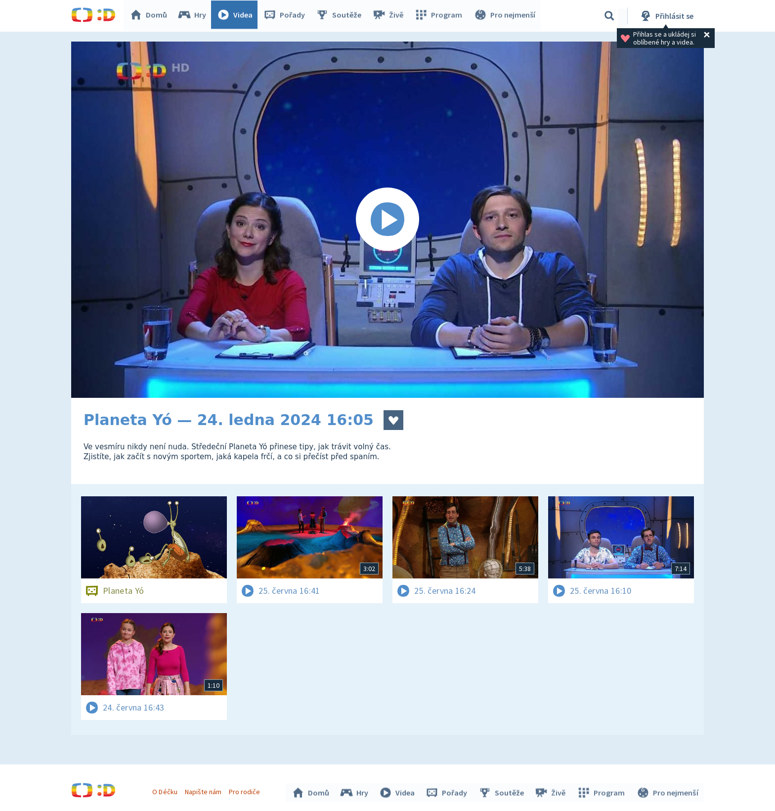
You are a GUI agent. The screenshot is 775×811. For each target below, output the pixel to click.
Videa (237, 15)
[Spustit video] (387, 220)
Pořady (286, 15)
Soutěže (341, 15)
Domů (150, 15)
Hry (194, 15)
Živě (390, 15)
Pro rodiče (245, 790)
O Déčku (166, 790)
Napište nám (204, 790)
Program (440, 15)
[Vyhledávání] (609, 16)
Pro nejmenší (505, 15)
